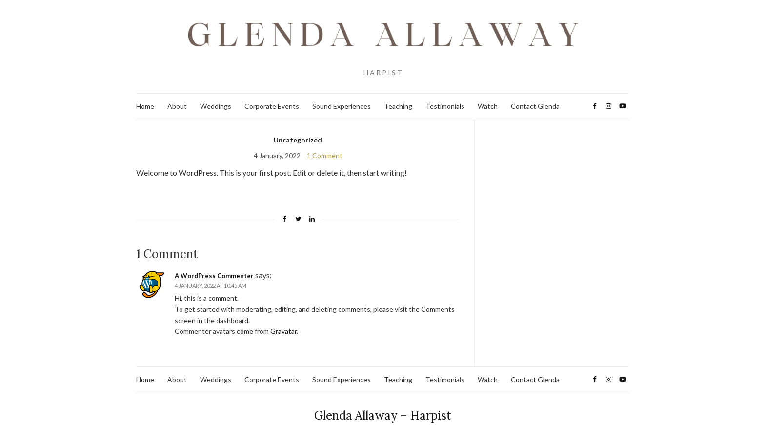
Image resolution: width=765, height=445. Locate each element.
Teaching (398, 106)
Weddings (215, 106)
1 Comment (324, 155)
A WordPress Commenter (214, 276)
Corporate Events (271, 106)
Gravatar (283, 331)
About (177, 106)
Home (145, 106)
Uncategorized (298, 140)
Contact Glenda (535, 106)
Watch (488, 106)
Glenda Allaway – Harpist (382, 415)
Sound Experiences (341, 106)
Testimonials (444, 106)
